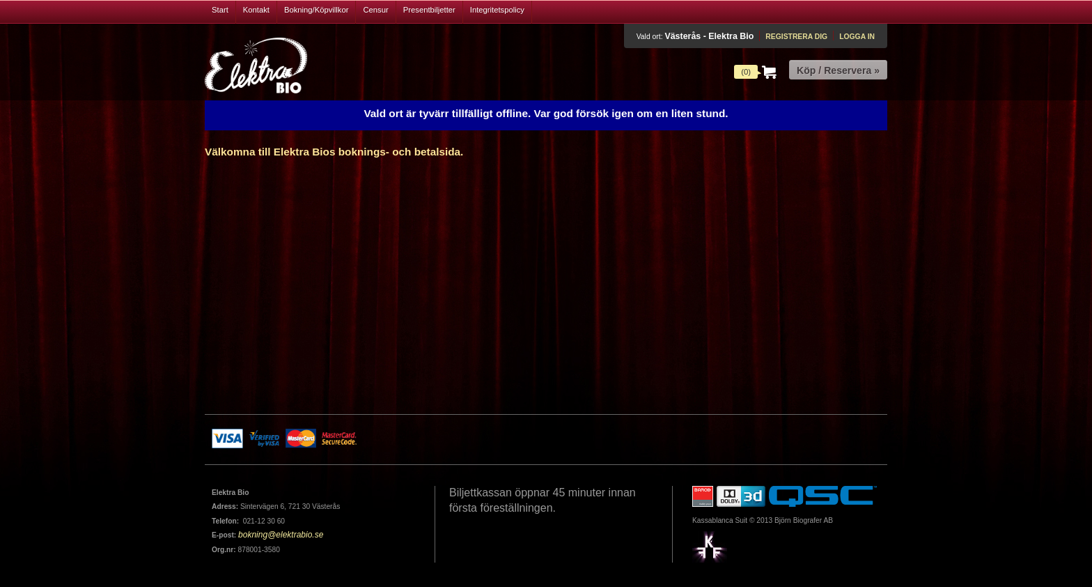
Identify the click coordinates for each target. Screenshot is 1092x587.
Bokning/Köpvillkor (316, 10)
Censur (375, 10)
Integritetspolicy (497, 10)
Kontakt (256, 10)
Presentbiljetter (429, 10)
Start (220, 10)
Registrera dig (796, 36)
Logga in (857, 36)
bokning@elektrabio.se (280, 535)
